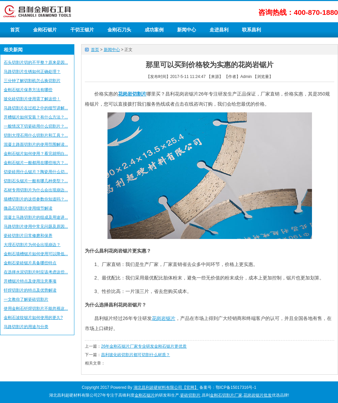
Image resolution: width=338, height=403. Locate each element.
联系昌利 (251, 29)
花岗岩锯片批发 (257, 395)
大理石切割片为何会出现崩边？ (32, 244)
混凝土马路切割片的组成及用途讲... (36, 217)
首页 (15, 29)
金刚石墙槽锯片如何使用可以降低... (36, 253)
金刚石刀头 (119, 29)
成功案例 (154, 29)
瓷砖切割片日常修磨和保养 (28, 235)
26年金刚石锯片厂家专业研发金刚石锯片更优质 (144, 346)
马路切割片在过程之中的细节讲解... (36, 108)
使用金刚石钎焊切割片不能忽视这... (36, 308)
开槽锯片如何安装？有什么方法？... (36, 117)
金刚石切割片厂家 (226, 395)
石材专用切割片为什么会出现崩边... (36, 190)
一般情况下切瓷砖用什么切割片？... (36, 126)
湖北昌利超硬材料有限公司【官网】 (166, 387)
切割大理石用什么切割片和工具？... (36, 135)
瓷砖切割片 (190, 395)
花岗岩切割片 (132, 94)
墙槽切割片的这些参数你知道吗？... (36, 199)
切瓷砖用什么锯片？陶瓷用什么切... (36, 171)
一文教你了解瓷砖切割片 (26, 299)
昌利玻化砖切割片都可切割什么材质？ (135, 354)
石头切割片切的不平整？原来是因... (36, 62)
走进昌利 (219, 29)
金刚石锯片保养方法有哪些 (28, 89)
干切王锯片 (82, 29)
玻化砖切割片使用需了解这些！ (32, 99)
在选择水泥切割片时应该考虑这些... (36, 272)
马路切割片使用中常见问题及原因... (36, 226)
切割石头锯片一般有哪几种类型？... (36, 181)
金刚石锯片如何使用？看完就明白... (36, 153)
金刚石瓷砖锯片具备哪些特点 (30, 263)
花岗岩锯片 (163, 318)
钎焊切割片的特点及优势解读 (30, 290)
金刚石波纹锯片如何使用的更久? (33, 317)
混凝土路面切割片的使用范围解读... (36, 144)
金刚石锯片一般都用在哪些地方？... (36, 162)
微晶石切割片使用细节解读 (28, 208)
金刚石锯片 (45, 29)
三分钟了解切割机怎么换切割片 (32, 80)
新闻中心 (186, 29)
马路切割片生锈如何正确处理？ (32, 71)
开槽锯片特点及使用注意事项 (30, 281)
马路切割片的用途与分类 (26, 326)
